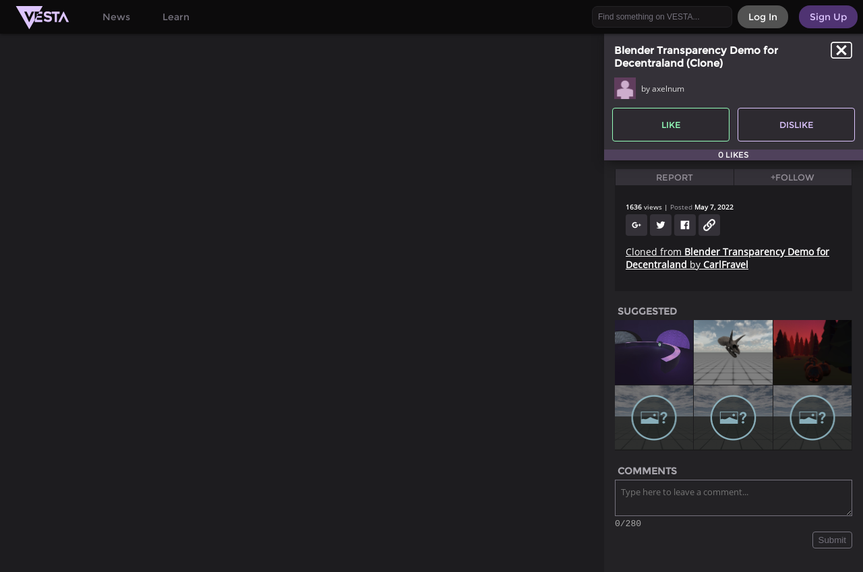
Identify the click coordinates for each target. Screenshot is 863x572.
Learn (175, 17)
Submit (832, 542)
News (116, 17)
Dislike (796, 124)
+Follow (792, 177)
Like (671, 124)
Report (674, 177)
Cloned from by (727, 258)
